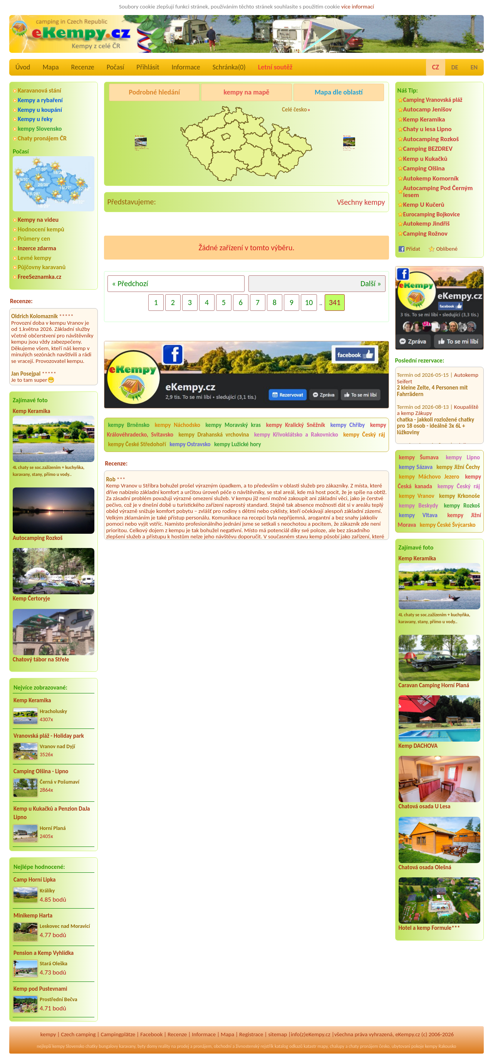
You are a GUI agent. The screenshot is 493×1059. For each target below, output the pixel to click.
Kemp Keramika (31, 411)
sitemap (277, 1034)
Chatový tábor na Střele (41, 659)
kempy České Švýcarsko (448, 524)
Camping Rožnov (425, 233)
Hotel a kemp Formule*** (429, 927)
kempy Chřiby (347, 425)
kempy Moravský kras (233, 425)
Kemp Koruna (335, 111)
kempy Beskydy (418, 505)
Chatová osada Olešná (425, 867)
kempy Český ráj (459, 486)
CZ (435, 67)
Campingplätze (118, 1034)
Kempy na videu (38, 219)
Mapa (50, 67)
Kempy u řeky (35, 119)
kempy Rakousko (440, 1046)
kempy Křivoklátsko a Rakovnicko (296, 434)
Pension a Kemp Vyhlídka (43, 952)
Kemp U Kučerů (423, 205)
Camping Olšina (424, 168)
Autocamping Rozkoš (37, 538)
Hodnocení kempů (41, 229)
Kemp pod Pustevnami (40, 988)
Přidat (413, 248)
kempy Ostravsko (189, 444)
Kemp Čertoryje (31, 598)
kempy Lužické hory (237, 444)
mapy (322, 1046)
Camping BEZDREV (428, 149)
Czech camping (78, 1034)
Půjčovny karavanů (41, 267)
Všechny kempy (361, 202)
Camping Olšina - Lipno (40, 771)
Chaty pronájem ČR (42, 138)
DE (454, 67)
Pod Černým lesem (133, 111)
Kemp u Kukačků (425, 159)
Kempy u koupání (40, 109)
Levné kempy (34, 257)
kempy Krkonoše (459, 495)
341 (334, 302)
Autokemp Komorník (431, 178)
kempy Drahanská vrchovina (213, 434)
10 (309, 302)
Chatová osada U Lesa (425, 806)
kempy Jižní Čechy (458, 467)
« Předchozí (130, 283)
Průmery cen (34, 238)
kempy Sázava (416, 467)
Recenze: (21, 301)
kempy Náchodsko (177, 425)
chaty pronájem (363, 1046)
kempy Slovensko (40, 128)
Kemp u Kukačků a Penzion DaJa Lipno (51, 813)
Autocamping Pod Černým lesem (438, 191)
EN (474, 67)
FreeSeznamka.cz (39, 276)
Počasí (115, 67)
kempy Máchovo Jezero (429, 476)
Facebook (151, 1034)
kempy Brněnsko (128, 425)
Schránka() (229, 67)
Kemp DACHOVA (418, 745)
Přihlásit (147, 67)
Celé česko (294, 109)
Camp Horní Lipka (34, 879)
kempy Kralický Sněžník (295, 425)
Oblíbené (447, 248)
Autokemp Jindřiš (426, 223)
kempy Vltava (418, 515)
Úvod (22, 67)
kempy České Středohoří (137, 444)
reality (164, 1046)
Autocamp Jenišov (427, 109)
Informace (185, 67)
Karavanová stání (39, 90)
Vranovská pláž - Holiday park (48, 735)
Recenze (82, 67)
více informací (357, 6)
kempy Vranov (416, 495)
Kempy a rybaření (40, 100)
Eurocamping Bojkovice (431, 214)
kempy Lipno (463, 457)
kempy (48, 1034)
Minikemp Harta (32, 915)
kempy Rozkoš (462, 505)
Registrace (251, 1034)
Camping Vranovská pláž (433, 99)
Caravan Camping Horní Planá (434, 685)
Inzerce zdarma (37, 248)
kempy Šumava (419, 457)
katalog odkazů (289, 1046)
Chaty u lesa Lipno (427, 129)
